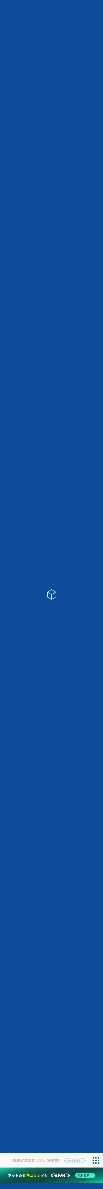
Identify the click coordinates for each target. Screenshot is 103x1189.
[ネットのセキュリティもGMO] (51, 1175)
